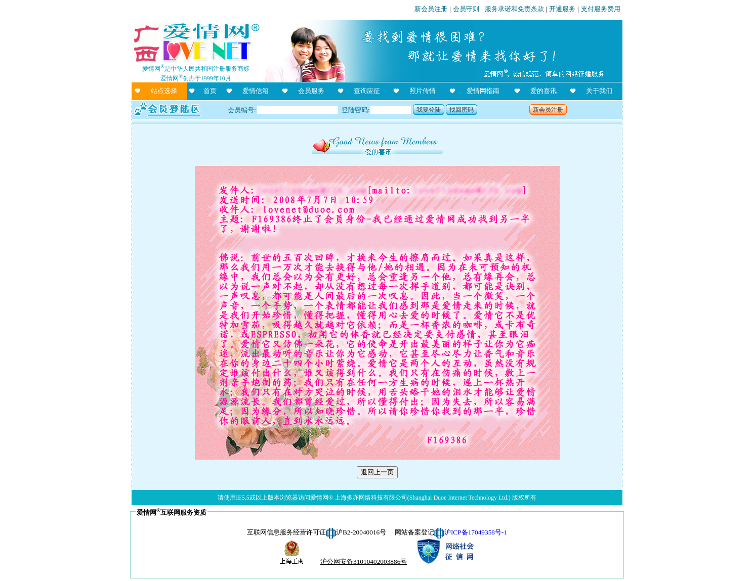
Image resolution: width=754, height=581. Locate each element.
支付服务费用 (600, 9)
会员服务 (311, 91)
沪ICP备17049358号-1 (475, 532)
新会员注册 (430, 9)
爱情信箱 (255, 91)
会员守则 (466, 9)
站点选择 (164, 91)
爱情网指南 (483, 91)
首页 (210, 91)
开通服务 (562, 9)
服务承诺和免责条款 (514, 9)
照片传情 (422, 91)
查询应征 (367, 91)
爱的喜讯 (543, 91)
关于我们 (599, 91)
